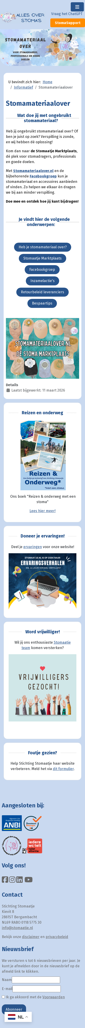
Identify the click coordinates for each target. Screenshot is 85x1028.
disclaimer (30, 937)
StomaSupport (67, 23)
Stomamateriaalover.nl (33, 171)
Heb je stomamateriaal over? (43, 247)
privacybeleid (57, 937)
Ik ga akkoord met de (33, 997)
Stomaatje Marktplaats (42, 258)
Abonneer (14, 1009)
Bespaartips (42, 303)
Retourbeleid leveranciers (42, 292)
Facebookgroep (43, 176)
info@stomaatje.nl (17, 928)
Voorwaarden (53, 997)
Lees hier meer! (42, 511)
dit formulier (63, 769)
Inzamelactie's (42, 281)
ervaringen (32, 547)
